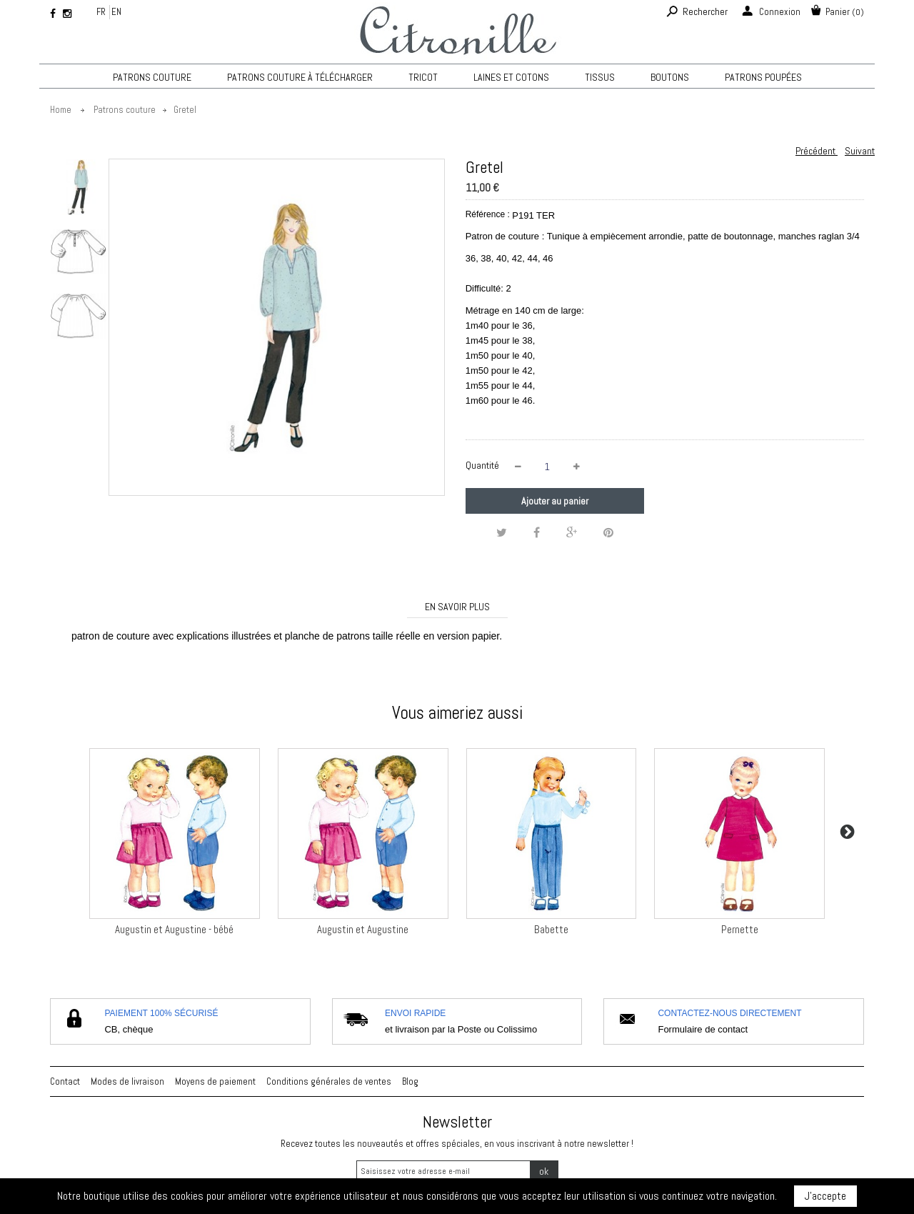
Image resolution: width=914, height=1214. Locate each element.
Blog (410, 1081)
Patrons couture (152, 77)
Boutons (670, 77)
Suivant (860, 150)
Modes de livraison (127, 1081)
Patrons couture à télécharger (300, 77)
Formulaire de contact (703, 1029)
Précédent (816, 150)
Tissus (600, 77)
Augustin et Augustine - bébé (174, 929)
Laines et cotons (511, 77)
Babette (551, 929)
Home (60, 110)
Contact (65, 1081)
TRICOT (423, 77)
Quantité (482, 465)
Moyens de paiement (215, 1081)
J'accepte (825, 1196)
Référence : (488, 214)
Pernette (739, 929)
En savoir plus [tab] (457, 606)
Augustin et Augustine (362, 929)
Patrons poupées (763, 77)
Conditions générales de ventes (328, 1081)
